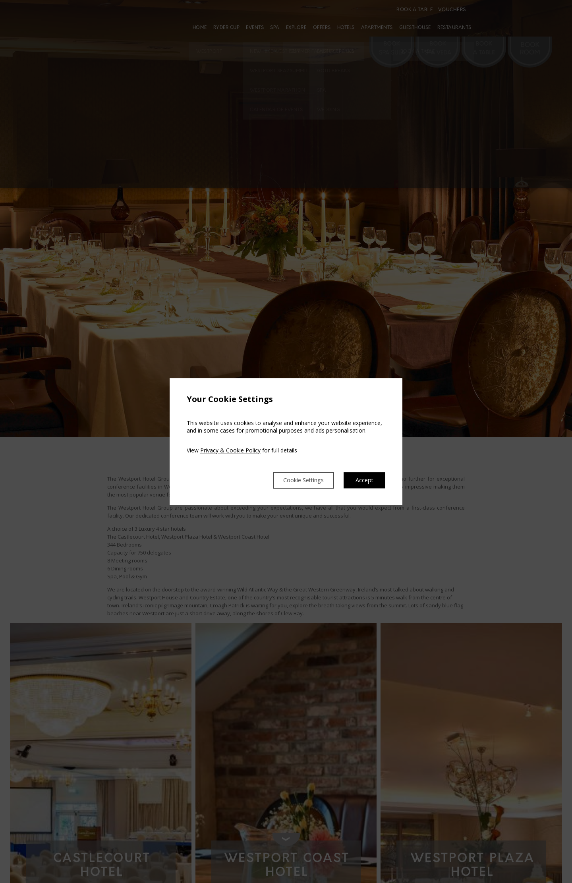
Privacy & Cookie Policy (230, 450)
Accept (363, 480)
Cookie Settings (297, 480)
